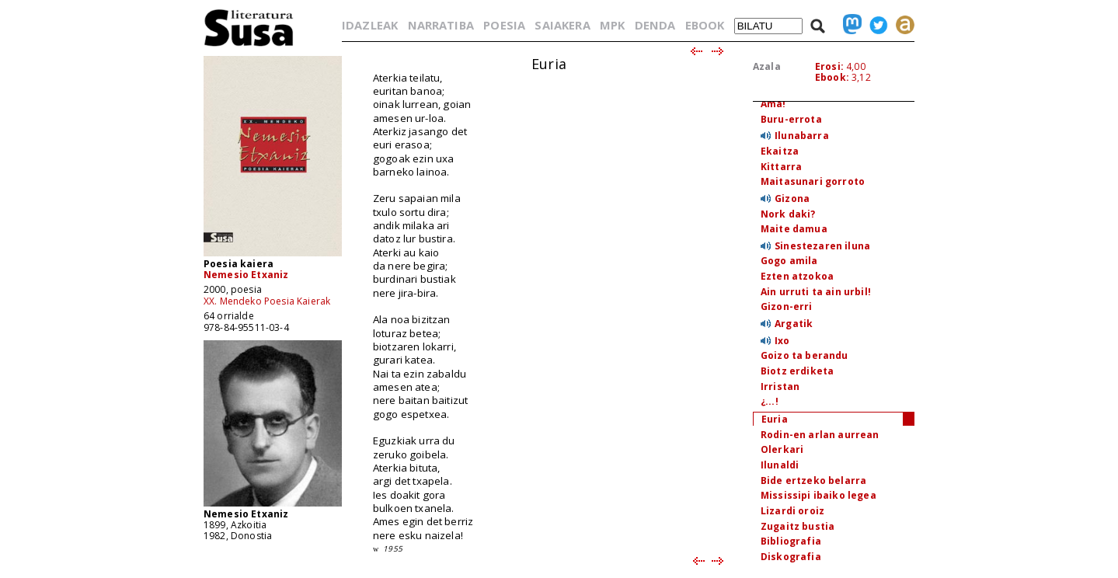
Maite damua (794, 228)
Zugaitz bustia (797, 526)
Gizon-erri (787, 306)
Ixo (782, 340)
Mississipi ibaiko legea (818, 495)
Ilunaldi (780, 465)
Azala (767, 66)
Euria (774, 419)
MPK (612, 25)
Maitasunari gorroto (813, 181)
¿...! (769, 401)
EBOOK (705, 25)
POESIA (504, 25)
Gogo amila (789, 260)
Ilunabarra (802, 135)
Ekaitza (780, 151)
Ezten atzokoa (797, 276)
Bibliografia (791, 541)
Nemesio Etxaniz (246, 274)
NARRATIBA (441, 25)
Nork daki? (788, 214)
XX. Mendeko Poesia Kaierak (267, 301)
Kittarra (781, 166)
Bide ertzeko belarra (813, 480)
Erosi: (829, 66)
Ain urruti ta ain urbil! (816, 291)
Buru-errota (791, 119)
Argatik (794, 323)
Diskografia (791, 556)
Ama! (773, 103)
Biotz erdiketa (797, 371)
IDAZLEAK (370, 25)
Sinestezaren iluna (822, 245)
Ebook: (832, 77)
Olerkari (782, 449)
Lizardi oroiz (792, 510)
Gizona (792, 198)
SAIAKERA (562, 25)
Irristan (780, 386)
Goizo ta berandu (804, 355)
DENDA (655, 25)
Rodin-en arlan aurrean (820, 434)
